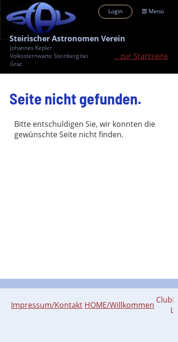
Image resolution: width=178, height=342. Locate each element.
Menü (153, 11)
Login (115, 11)
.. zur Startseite (141, 56)
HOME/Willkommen (119, 305)
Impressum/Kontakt (47, 305)
